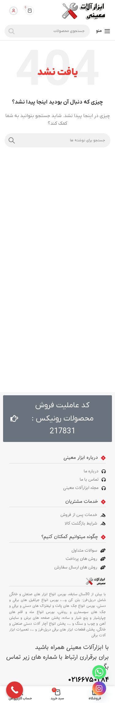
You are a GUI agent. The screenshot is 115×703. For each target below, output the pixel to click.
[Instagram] (99, 688)
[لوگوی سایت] (83, 11)
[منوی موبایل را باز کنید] (103, 31)
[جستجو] (47, 31)
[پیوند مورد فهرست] (57, 471)
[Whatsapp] (99, 672)
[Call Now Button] (14, 690)
